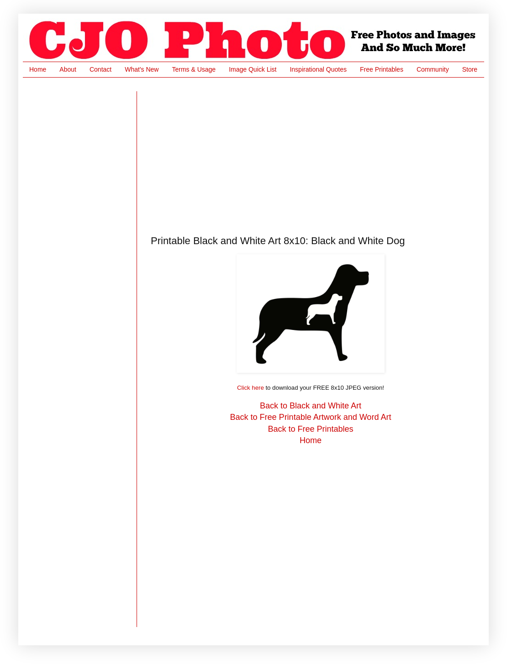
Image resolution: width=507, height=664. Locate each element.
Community (433, 69)
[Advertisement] (251, 155)
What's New (141, 69)
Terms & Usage (194, 69)
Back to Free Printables (310, 429)
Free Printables (381, 69)
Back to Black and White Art (310, 405)
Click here (250, 387)
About (67, 69)
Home (37, 69)
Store (469, 69)
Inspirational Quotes (318, 69)
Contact (100, 69)
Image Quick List (252, 69)
